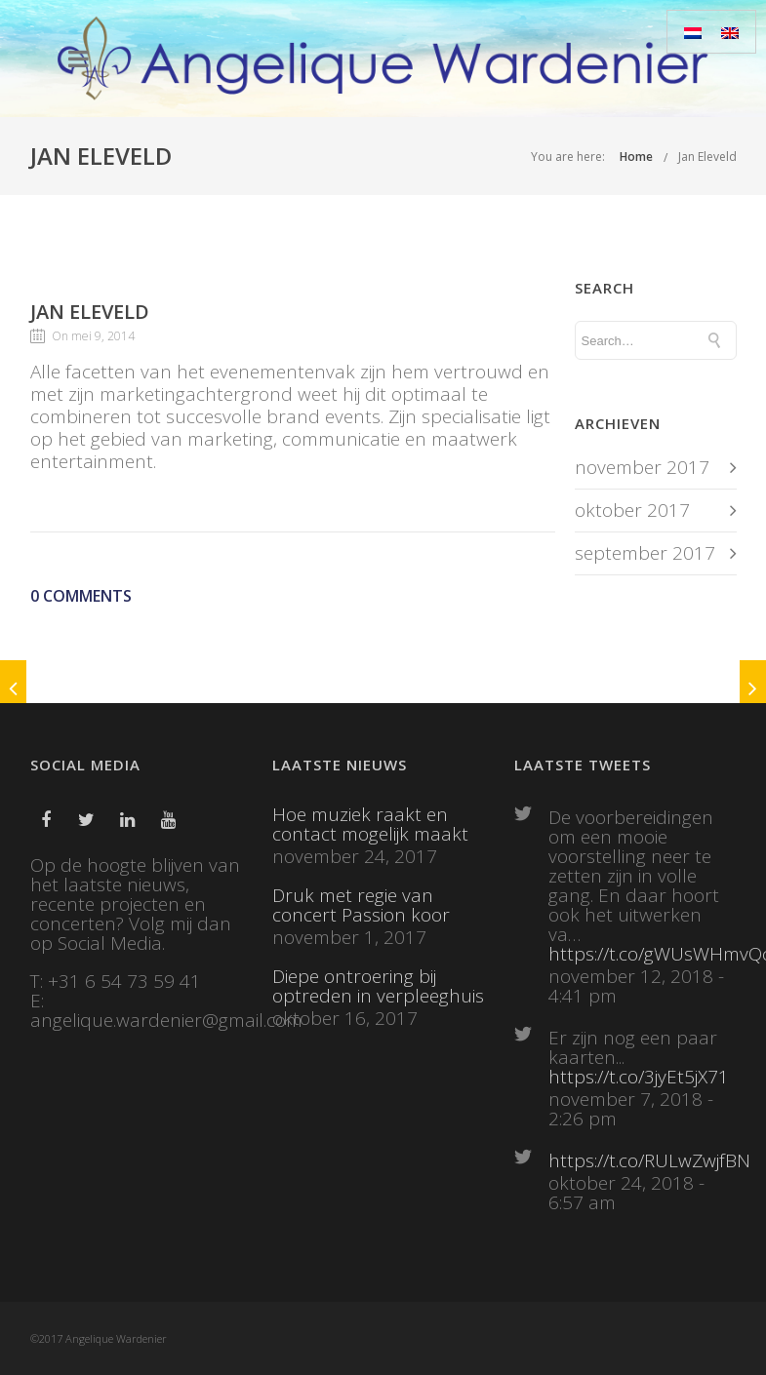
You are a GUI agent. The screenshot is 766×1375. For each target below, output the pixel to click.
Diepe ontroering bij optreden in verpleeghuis (378, 985)
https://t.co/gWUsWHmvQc (642, 953)
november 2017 (642, 467)
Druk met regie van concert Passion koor (361, 904)
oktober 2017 (632, 510)
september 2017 (645, 553)
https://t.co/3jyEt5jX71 (638, 1076)
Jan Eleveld (707, 156)
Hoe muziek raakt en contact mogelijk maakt (370, 824)
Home (636, 156)
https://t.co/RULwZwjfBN (642, 1160)
